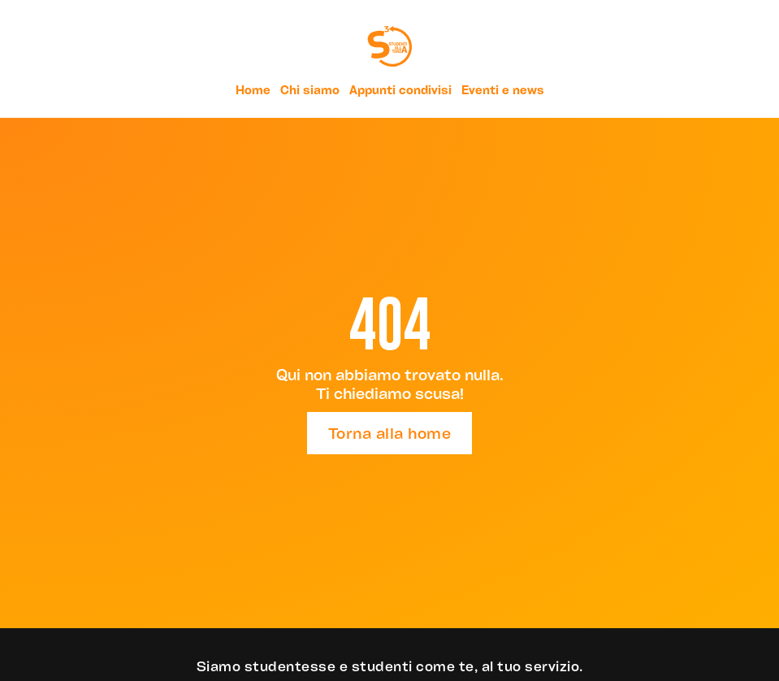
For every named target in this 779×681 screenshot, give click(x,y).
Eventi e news (502, 90)
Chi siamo (310, 90)
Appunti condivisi (400, 90)
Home (253, 90)
